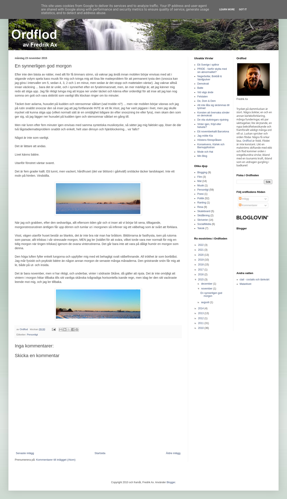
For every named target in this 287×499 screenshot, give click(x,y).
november (207, 288)
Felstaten (202, 96)
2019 (201, 259)
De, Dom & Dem (206, 101)
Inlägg (244, 198)
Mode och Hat (205, 151)
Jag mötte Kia (205, 135)
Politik (200, 198)
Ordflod (247, 141)
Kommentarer (248, 205)
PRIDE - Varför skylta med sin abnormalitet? (212, 70)
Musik (200, 185)
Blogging (202, 172)
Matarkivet (245, 283)
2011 (201, 323)
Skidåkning (203, 215)
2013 (201, 313)
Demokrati (203, 83)
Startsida (100, 453)
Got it (243, 9)
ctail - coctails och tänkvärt (254, 279)
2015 (201, 279)
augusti (205, 302)
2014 (201, 308)
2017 (201, 269)
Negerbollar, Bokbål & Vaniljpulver (209, 78)
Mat (199, 181)
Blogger (171, 482)
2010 (201, 328)
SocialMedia (204, 224)
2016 (201, 274)
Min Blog (202, 156)
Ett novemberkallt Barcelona (213, 131)
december (207, 283)
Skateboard (203, 211)
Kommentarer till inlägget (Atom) (55, 459)
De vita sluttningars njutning (212, 119)
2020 (201, 254)
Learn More (227, 9)
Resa (200, 207)
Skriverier (202, 219)
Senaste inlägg (25, 453)
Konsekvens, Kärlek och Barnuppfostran (211, 146)
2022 (201, 244)
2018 (201, 264)
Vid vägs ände (205, 92)
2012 (201, 318)
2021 (201, 249)
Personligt (32, 334)
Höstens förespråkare (209, 140)
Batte (200, 87)
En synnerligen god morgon (211, 294)
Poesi (200, 193)
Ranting (201, 202)
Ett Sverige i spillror (208, 64)
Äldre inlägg (173, 453)
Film (199, 176)
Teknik (200, 228)
